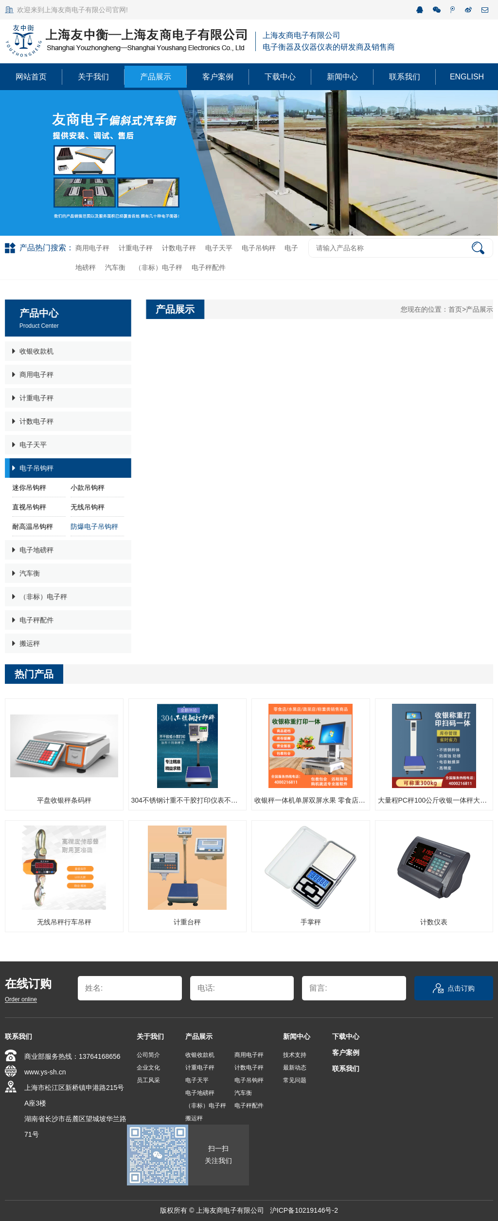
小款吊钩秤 (87, 487)
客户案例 (217, 77)
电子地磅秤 (32, 550)
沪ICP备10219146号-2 (304, 1210)
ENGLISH (467, 77)
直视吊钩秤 (28, 507)
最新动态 (294, 1067)
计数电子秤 (179, 248)
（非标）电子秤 (158, 267)
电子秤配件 (209, 267)
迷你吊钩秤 (28, 487)
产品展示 (155, 77)
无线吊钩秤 (87, 507)
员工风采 (148, 1080)
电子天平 (218, 248)
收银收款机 (32, 351)
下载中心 (280, 77)
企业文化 (148, 1067)
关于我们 (93, 77)
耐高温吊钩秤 (31, 526)
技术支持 (294, 1055)
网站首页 (31, 77)
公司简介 (148, 1055)
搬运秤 (25, 643)
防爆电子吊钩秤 (93, 526)
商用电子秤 (92, 248)
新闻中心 (342, 77)
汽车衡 (115, 267)
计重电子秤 (136, 248)
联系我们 (404, 77)
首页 (456, 309)
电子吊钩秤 (259, 248)
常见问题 (294, 1080)
